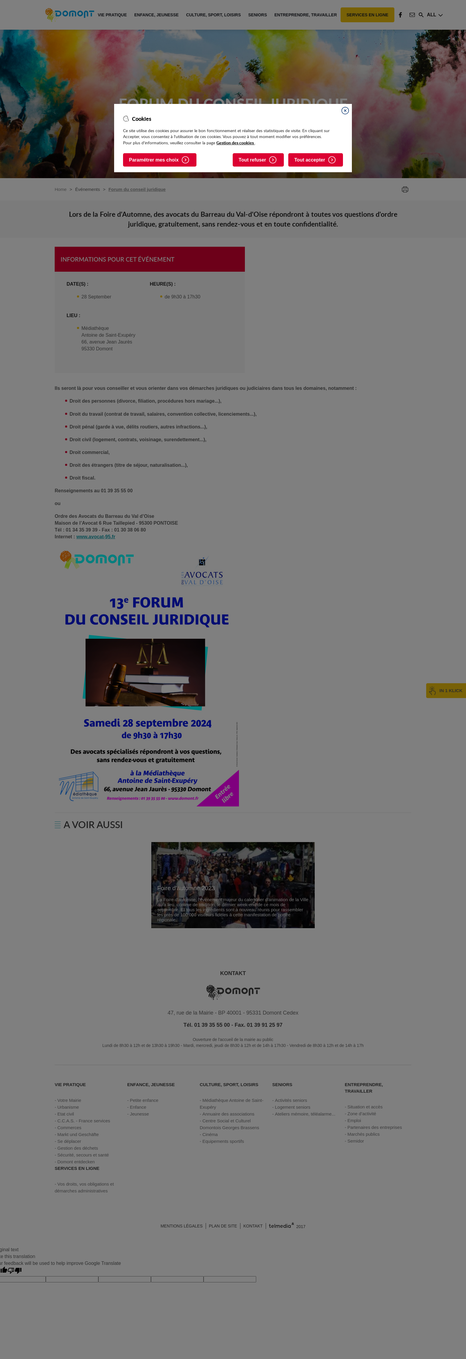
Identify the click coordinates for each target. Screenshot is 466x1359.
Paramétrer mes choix (154, 159)
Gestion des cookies (235, 142)
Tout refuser (252, 159)
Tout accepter (309, 159)
